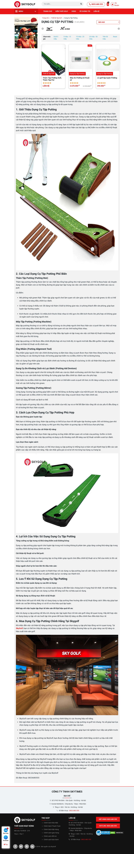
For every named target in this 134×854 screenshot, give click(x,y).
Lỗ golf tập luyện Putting (107, 78)
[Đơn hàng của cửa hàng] (108, 22)
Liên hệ (96, 11)
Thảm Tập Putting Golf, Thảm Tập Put (52, 79)
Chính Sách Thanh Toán (52, 826)
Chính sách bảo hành (51, 839)
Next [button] (119, 29)
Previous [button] (42, 29)
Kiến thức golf (61, 11)
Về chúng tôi (84, 11)
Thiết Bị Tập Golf (56, 18)
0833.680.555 (96, 4)
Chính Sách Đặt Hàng (51, 829)
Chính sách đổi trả (50, 836)
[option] (49, 29)
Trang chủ (47, 11)
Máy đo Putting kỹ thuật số (79, 79)
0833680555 (33, 778)
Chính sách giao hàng (51, 833)
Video (73, 11)
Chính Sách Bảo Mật (51, 823)
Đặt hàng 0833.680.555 (108, 819)
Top (6, 844)
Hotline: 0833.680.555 (108, 826)
